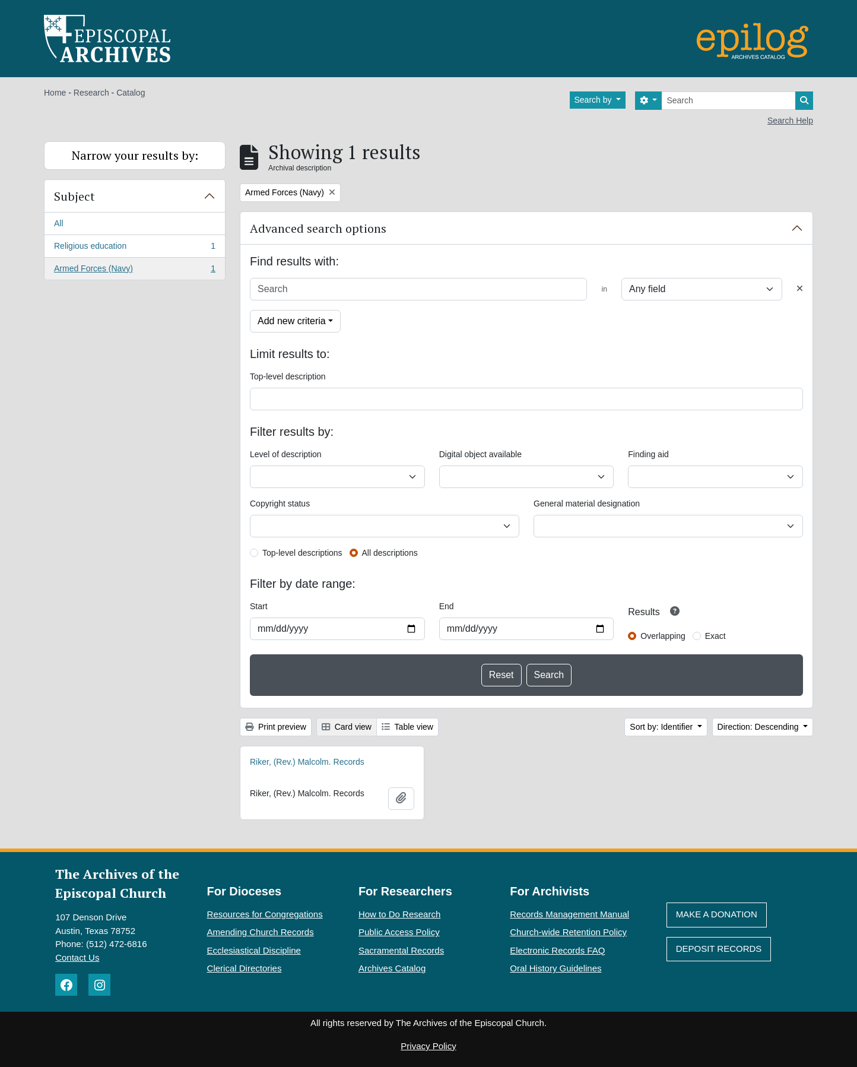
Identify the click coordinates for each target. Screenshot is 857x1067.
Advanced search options (318, 228)
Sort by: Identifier (662, 727)
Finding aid (648, 454)
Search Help (790, 120)
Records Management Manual (569, 914)
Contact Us (77, 957)
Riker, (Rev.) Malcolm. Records (307, 762)
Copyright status (280, 503)
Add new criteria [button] (292, 321)
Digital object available (480, 454)
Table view (407, 727)
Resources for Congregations (265, 914)
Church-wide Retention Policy (568, 932)
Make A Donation (716, 914)
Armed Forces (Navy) (134, 270)
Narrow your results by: (135, 155)
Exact (715, 636)
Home (55, 92)
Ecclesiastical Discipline (254, 950)
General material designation (587, 503)
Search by (594, 100)
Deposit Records (719, 948)
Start (259, 606)
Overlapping (662, 636)
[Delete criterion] (799, 289)
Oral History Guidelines (555, 968)
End (446, 606)
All (59, 223)
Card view (347, 727)
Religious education (134, 248)
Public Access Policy (399, 932)
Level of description (286, 454)
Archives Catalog (392, 968)
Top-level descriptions (302, 553)
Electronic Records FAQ (557, 950)
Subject (74, 196)
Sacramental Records (401, 950)
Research (91, 92)
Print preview (275, 727)
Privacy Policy (428, 1046)
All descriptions (390, 553)
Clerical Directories (244, 968)
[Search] (728, 100)
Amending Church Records (260, 932)
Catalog (130, 92)
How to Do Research (399, 914)
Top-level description (288, 376)
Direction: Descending (759, 727)
